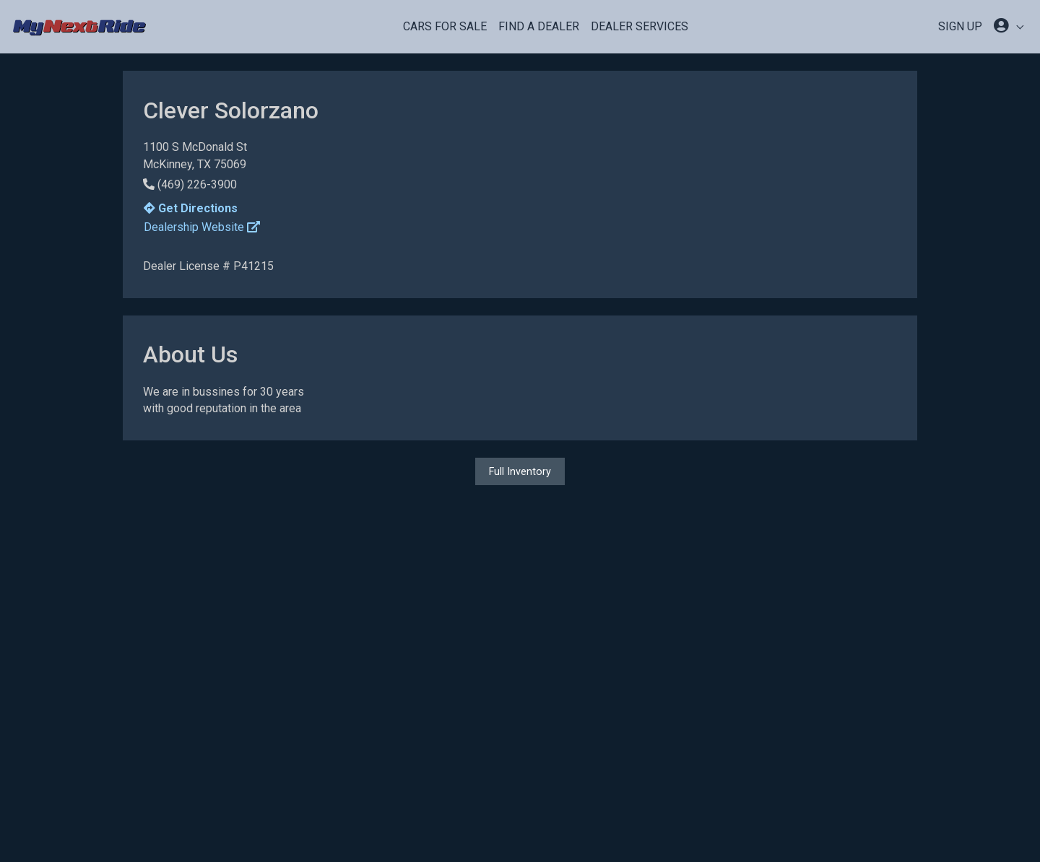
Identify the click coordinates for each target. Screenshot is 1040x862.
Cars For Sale (445, 26)
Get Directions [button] (191, 208)
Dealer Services (639, 26)
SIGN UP (960, 26)
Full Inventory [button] (520, 471)
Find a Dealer (538, 26)
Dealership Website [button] (202, 227)
